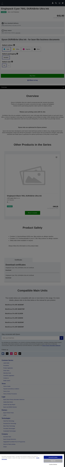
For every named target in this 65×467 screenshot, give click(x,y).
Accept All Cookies (53, 457)
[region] (32, 460)
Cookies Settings (53, 464)
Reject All (53, 460)
